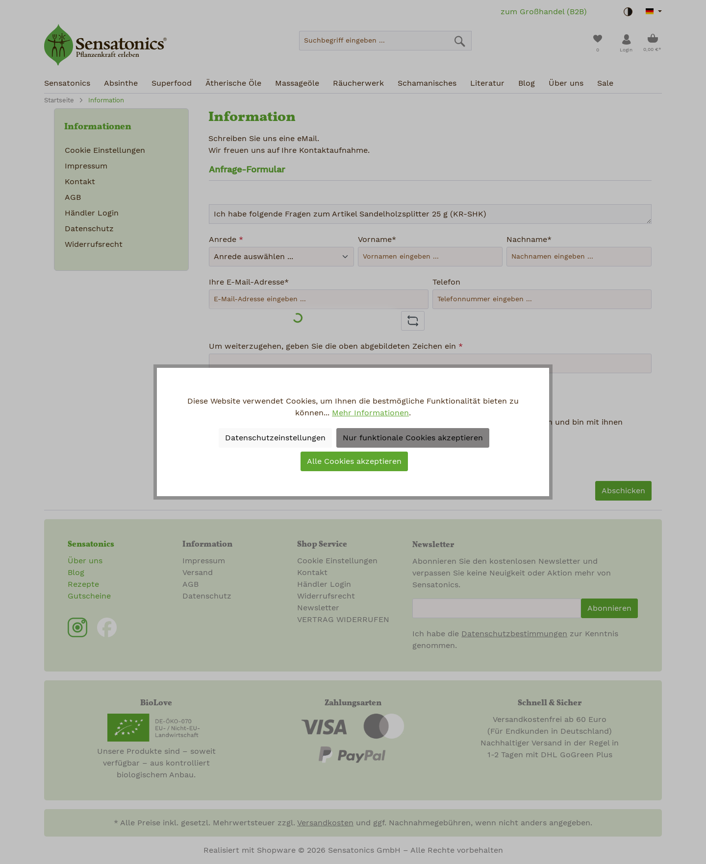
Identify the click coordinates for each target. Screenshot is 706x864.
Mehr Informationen (370, 413)
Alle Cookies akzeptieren (354, 461)
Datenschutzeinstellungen (275, 438)
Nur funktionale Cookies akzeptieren (413, 438)
